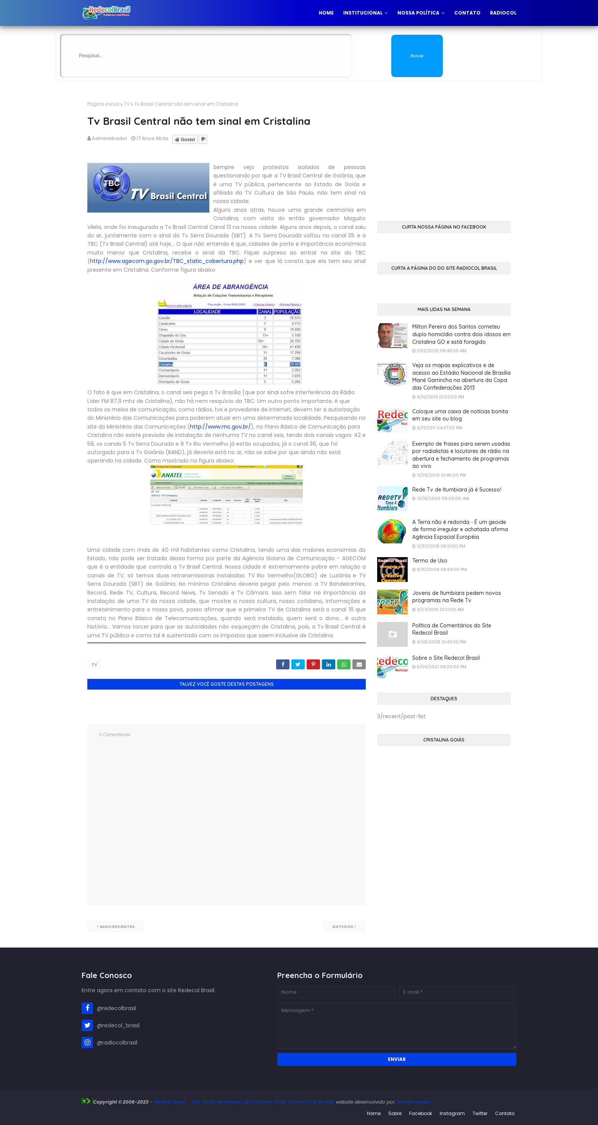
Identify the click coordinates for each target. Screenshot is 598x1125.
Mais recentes (117, 925)
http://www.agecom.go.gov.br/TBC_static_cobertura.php (167, 261)
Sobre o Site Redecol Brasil (446, 657)
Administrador (109, 138)
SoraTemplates (414, 1100)
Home (374, 1111)
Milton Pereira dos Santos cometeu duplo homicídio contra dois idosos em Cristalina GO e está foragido (461, 334)
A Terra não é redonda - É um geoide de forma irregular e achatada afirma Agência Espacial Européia (460, 529)
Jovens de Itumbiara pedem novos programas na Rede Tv (456, 597)
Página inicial (103, 104)
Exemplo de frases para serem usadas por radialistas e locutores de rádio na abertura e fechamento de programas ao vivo (461, 455)
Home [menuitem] (326, 13)
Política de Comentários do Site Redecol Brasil (451, 629)
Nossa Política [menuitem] (418, 13)
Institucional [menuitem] (363, 13)
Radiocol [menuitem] (503, 13)
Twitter (480, 1111)
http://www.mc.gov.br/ (220, 426)
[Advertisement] (444, 154)
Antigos (342, 925)
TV (127, 104)
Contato (504, 1111)
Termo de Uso (429, 560)
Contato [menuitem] (467, 13)
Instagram (452, 1111)
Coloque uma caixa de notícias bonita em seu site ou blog (460, 415)
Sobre (395, 1111)
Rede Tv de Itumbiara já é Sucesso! (456, 489)
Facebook (420, 1111)
